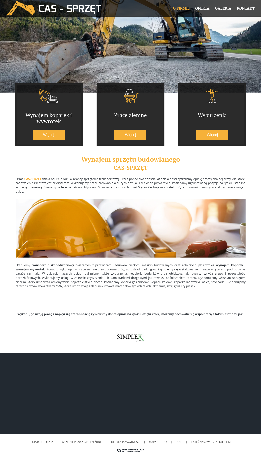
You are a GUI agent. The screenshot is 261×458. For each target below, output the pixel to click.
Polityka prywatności (125, 442)
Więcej (48, 135)
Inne (179, 442)
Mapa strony (158, 442)
